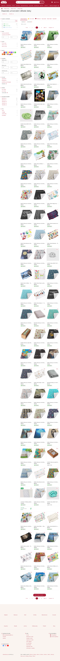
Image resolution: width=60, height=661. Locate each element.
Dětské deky (19, 8)
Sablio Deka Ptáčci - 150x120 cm (40, 526)
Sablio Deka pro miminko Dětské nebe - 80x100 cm (31, 263)
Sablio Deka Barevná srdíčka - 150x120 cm (42, 482)
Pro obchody (28, 643)
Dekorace (8, 5)
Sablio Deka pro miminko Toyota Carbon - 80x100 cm (32, 223)
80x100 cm (11, 13)
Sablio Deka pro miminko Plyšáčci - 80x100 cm (30, 482)
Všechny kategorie (53, 5)
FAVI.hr (45, 654)
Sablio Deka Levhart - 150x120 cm (28, 546)
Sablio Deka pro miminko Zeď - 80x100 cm (43, 566)
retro (3, 110)
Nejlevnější (49, 18)
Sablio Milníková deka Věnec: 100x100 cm (42, 84)
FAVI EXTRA (28, 644)
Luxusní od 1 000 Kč (6, 34)
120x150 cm (4, 103)
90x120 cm (4, 13)
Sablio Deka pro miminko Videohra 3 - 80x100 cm (31, 183)
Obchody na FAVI (29, 636)
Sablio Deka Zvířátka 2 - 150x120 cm (41, 163)
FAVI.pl (34, 654)
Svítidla (18, 5)
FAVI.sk (31, 654)
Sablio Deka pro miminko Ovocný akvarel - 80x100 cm (45, 422)
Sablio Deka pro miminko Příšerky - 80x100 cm (30, 526)
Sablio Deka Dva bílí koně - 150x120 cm (29, 84)
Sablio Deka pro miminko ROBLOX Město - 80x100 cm (32, 442)
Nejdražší (54, 18)
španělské (4, 78)
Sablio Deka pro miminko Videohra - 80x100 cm (30, 203)
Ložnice (46, 5)
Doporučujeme (24, 18)
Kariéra (4, 638)
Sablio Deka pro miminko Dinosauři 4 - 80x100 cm (44, 44)
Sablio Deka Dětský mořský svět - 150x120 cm (30, 585)
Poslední (50, 27)
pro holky (4, 89)
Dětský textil (13, 8)
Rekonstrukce (24, 5)
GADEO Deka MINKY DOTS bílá (53, 263)
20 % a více (4, 46)
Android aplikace (54, 636)
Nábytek (3, 5)
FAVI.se (52, 654)
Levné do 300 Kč (5, 33)
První (27, 27)
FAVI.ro (38, 654)
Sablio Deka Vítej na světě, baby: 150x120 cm (43, 283)
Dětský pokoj (6, 8)
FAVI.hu (42, 654)
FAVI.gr (30, 656)
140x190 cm (4, 104)
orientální (4, 115)
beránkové (4, 80)
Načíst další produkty (38, 595)
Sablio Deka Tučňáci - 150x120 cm (28, 283)
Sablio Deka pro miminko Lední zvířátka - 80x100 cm (32, 44)
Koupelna (36, 5)
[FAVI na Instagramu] (5, 645)
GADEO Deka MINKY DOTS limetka (28, 123)
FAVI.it (49, 654)
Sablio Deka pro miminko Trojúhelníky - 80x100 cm (44, 462)
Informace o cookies (30, 648)
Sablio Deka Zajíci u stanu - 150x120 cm (42, 382)
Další (45, 27)
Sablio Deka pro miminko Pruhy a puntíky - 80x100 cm (32, 422)
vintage (3, 112)
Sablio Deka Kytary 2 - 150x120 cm (41, 303)
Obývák (41, 5)
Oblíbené (39, 18)
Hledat (41, 2)
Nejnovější (44, 18)
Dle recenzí (31, 18)
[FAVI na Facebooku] (3, 645)
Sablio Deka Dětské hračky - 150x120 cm (29, 64)
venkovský (4, 113)
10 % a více (4, 44)
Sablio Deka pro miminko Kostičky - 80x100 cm (30, 322)
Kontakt (4, 636)
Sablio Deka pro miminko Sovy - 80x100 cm (43, 342)
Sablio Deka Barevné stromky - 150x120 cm (30, 566)
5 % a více (4, 43)
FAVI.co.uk (23, 656)
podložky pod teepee (6, 82)
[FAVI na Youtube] (8, 645)
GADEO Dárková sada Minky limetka (28, 342)
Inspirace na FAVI (29, 639)
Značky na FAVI (29, 638)
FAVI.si (34, 656)
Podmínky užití (29, 646)
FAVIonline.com (6, 654)
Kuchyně (31, 5)
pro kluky (4, 91)
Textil (13, 5)
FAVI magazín (29, 641)
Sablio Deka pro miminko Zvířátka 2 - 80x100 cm (31, 462)
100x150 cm (4, 101)
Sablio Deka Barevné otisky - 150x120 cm (29, 243)
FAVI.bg (27, 656)
